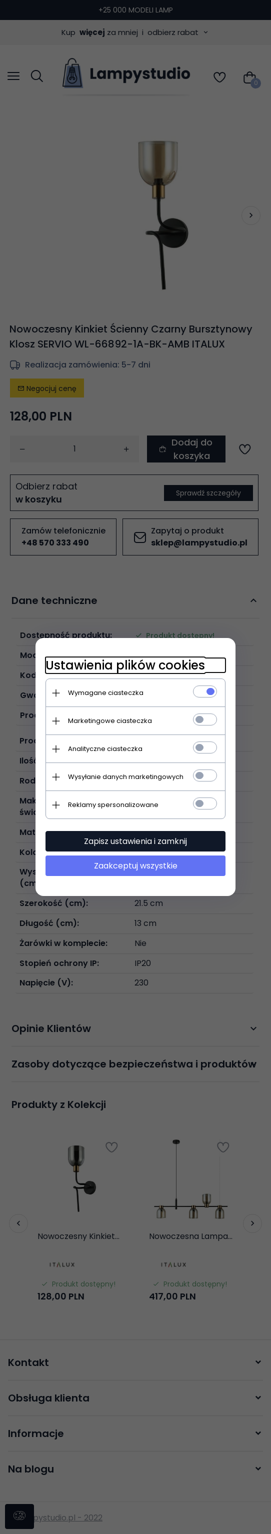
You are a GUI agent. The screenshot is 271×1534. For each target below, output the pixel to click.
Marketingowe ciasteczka (110, 721)
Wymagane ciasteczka (106, 693)
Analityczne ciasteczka (105, 749)
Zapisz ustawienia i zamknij (135, 841)
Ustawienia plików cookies (125, 665)
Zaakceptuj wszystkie (136, 866)
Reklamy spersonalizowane (113, 805)
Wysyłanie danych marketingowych (126, 777)
